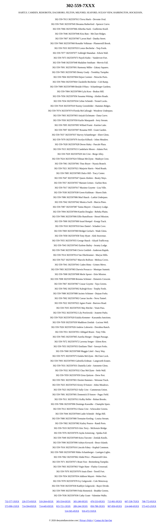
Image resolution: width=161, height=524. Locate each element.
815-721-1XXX (63, 506)
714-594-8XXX (29, 506)
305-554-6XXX (63, 501)
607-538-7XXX (132, 501)
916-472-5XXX (89, 511)
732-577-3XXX (12, 501)
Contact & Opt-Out (103, 520)
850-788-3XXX (97, 506)
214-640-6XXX (132, 506)
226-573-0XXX (29, 501)
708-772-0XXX (149, 501)
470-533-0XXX (97, 501)
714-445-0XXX (46, 506)
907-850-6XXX (115, 506)
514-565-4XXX (72, 511)
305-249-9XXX (80, 501)
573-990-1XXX (12, 506)
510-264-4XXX (46, 501)
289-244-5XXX (80, 506)
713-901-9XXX (115, 501)
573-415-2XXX (149, 506)
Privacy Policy (86, 520)
